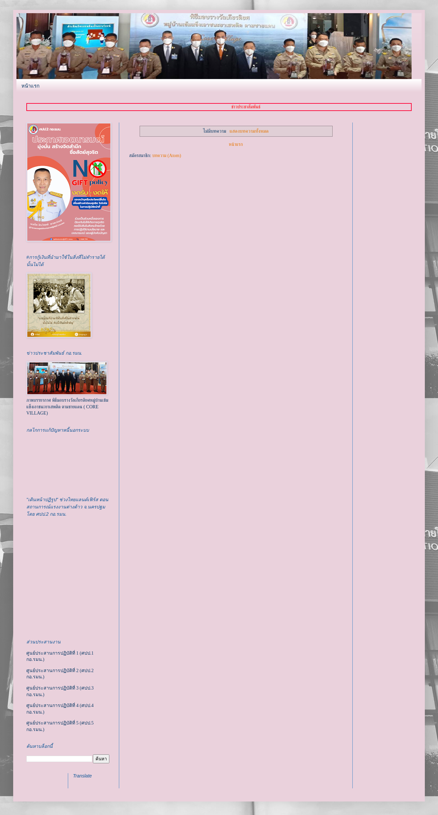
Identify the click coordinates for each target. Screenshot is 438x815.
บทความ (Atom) (166, 155)
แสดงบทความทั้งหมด (249, 131)
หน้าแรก (30, 86)
